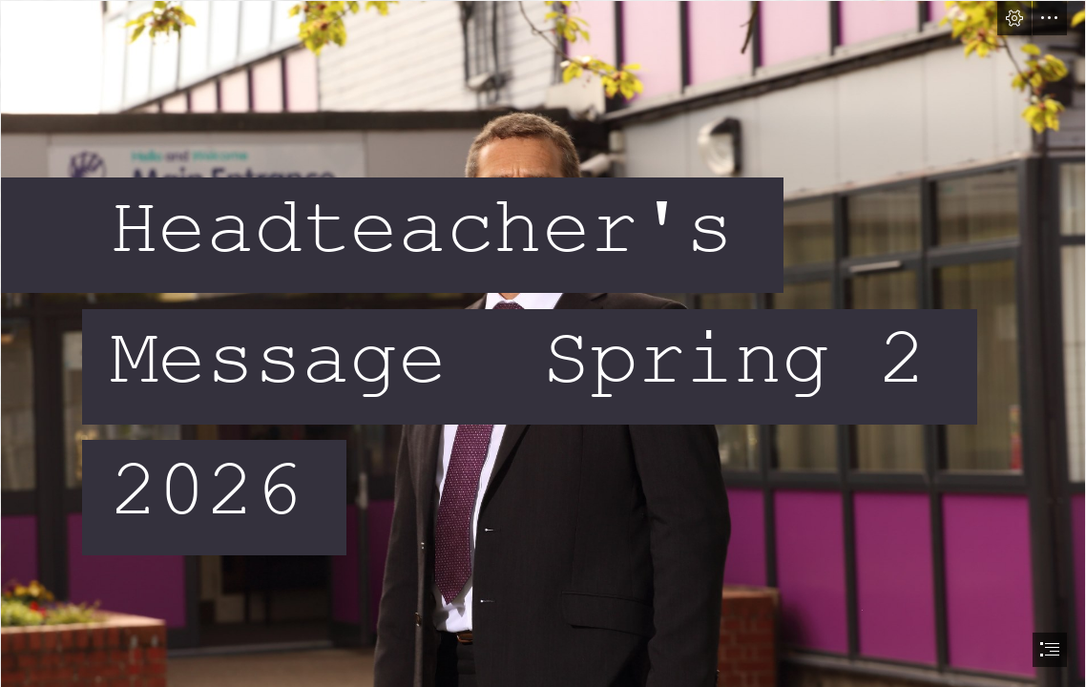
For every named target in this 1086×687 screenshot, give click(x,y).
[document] (543, 343)
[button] (1014, 18)
